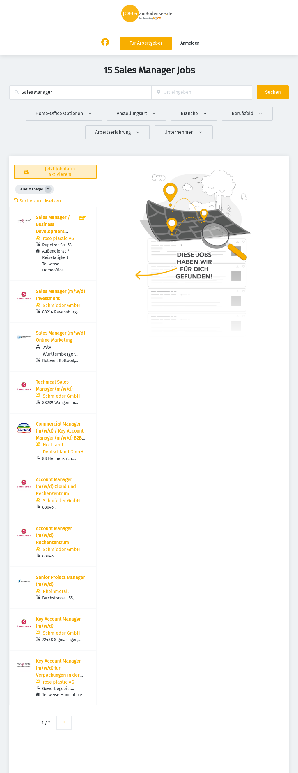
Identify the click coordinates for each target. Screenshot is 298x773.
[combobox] (80, 92)
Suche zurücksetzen (37, 201)
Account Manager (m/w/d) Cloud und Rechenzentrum (56, 486)
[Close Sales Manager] (48, 189)
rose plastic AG (58, 238)
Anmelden (189, 43)
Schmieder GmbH (61, 305)
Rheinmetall (56, 591)
